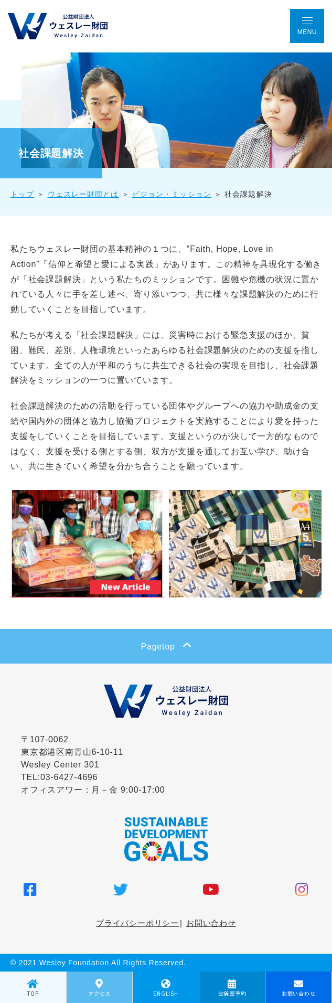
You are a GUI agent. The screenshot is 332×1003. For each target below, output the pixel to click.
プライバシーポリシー (137, 923)
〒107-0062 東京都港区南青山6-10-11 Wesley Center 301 (72, 752)
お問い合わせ (211, 923)
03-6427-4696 (69, 777)
